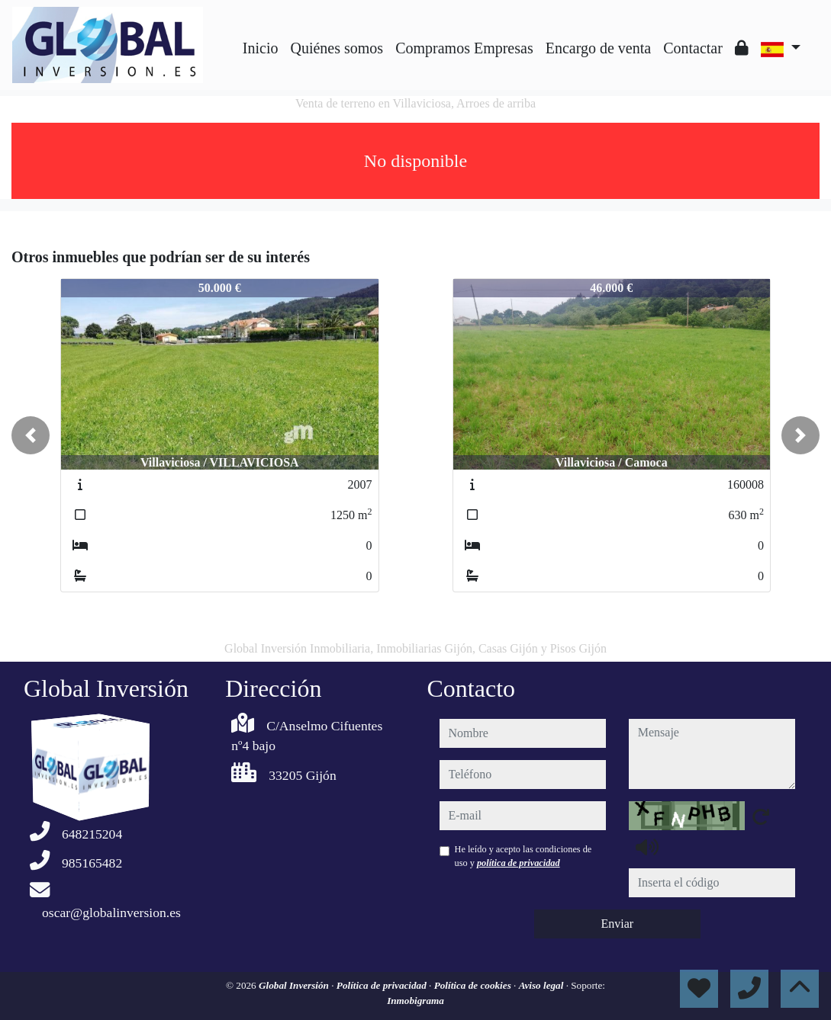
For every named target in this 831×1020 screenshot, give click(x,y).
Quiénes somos (336, 48)
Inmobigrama (415, 1000)
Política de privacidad (383, 985)
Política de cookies (474, 985)
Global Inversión (295, 985)
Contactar (693, 48)
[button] (30, 435)
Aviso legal (542, 985)
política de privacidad (518, 863)
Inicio (261, 48)
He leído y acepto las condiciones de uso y (523, 856)
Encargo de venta (598, 48)
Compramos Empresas (464, 48)
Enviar (617, 923)
